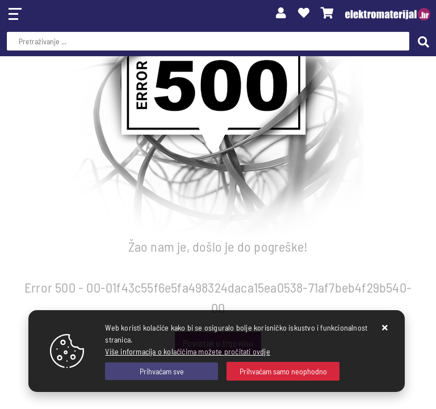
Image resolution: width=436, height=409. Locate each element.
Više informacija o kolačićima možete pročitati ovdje (187, 351)
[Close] (161, 371)
